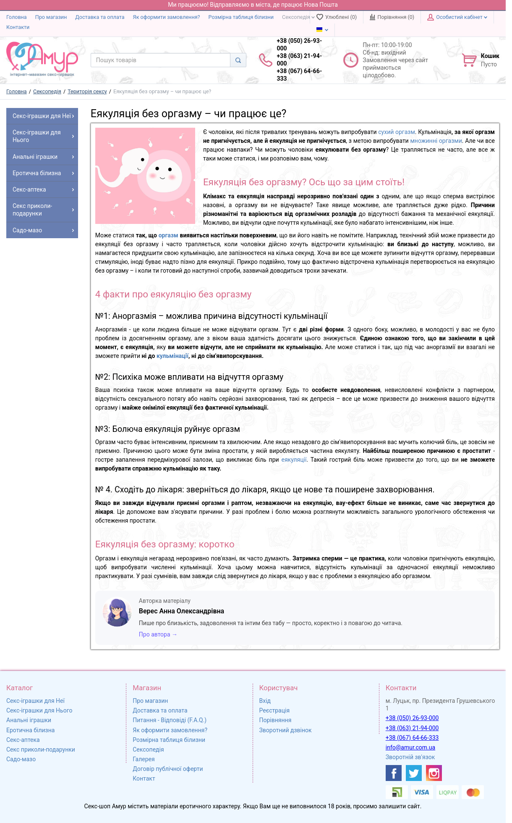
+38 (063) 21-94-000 (412, 728)
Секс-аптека (23, 739)
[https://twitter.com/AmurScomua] (414, 773)
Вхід (265, 700)
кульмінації (172, 355)
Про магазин (51, 17)
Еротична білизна (30, 730)
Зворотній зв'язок (410, 757)
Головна (16, 17)
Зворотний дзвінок (285, 730)
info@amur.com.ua (410, 747)
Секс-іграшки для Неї (35, 700)
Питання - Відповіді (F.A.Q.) (169, 720)
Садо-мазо (21, 759)
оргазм (168, 235)
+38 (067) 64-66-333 (412, 737)
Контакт (144, 778)
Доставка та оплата (99, 17)
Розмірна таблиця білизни (241, 17)
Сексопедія (298, 17)
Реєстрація (274, 710)
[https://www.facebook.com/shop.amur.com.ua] (394, 773)
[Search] (238, 60)
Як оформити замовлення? (166, 17)
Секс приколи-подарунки (40, 749)
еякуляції (294, 459)
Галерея (143, 759)
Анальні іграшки (28, 720)
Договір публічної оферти (168, 768)
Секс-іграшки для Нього (39, 710)
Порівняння (275, 720)
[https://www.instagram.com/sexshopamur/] (434, 773)
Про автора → (158, 634)
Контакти (17, 27)
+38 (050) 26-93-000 (412, 718)
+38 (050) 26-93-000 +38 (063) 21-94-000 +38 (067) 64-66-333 (299, 59)
